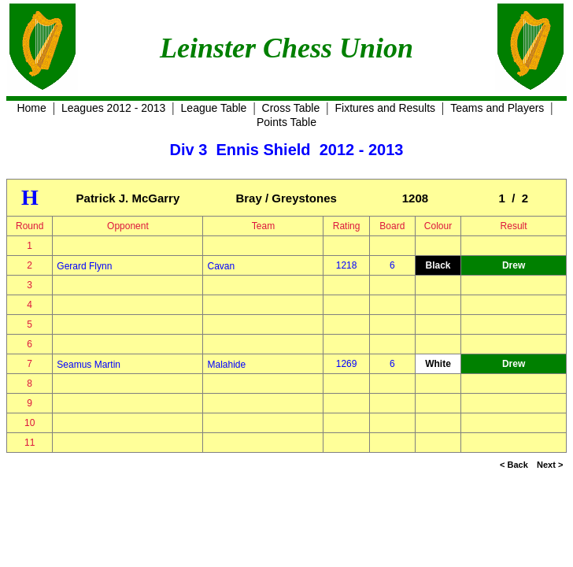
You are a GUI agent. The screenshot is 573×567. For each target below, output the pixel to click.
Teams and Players (497, 108)
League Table (214, 108)
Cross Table (291, 108)
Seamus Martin (88, 364)
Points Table (286, 122)
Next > (550, 464)
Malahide (226, 364)
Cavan (221, 266)
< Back (514, 464)
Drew (513, 265)
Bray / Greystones (285, 198)
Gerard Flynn (84, 266)
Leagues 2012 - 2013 (113, 108)
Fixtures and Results (385, 108)
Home (31, 108)
